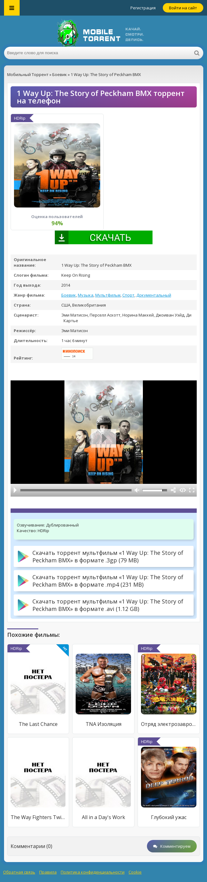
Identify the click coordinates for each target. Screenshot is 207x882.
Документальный (153, 295)
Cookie (135, 872)
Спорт (128, 295)
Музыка (85, 295)
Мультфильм (107, 295)
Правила (48, 872)
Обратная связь (19, 872)
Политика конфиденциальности (93, 872)
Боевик (68, 295)
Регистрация (143, 8)
